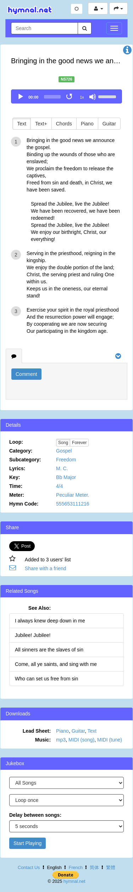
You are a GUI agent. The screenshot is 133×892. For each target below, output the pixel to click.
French (76, 867)
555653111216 (72, 504)
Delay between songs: (35, 815)
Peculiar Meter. (72, 495)
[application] (66, 96)
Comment (26, 374)
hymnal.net (74, 881)
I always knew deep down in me (50, 621)
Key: (14, 477)
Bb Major (66, 477)
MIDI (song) (81, 740)
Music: (43, 740)
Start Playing (27, 843)
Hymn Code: (23, 504)
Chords (64, 123)
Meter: (16, 495)
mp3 (61, 740)
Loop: (16, 442)
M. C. (62, 468)
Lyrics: (17, 468)
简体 (94, 867)
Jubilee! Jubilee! (32, 635)
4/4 (59, 486)
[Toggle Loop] (69, 96)
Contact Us (29, 867)
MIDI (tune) (109, 740)
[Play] (20, 96)
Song (63, 442)
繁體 (110, 867)
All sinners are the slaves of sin (49, 649)
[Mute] (92, 96)
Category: (20, 451)
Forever (79, 442)
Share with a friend (45, 568)
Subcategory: (25, 459)
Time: (15, 486)
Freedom (66, 459)
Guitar (109, 123)
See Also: (39, 608)
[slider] (52, 97)
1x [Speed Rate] (82, 97)
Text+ (41, 123)
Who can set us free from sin (46, 678)
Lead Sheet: (37, 731)
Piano (87, 123)
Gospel (64, 451)
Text (21, 123)
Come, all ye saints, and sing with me (56, 664)
